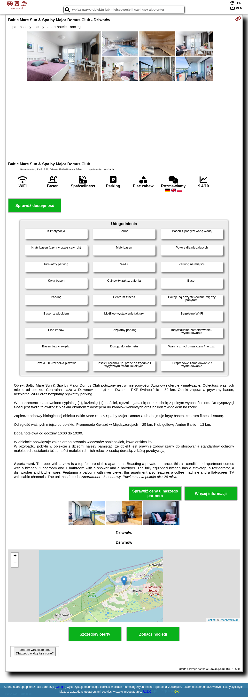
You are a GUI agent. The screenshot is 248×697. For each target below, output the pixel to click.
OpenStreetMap (229, 619)
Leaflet (211, 619)
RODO (147, 691)
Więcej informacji (211, 494)
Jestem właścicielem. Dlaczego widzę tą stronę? (35, 651)
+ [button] (14, 556)
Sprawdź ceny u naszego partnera (155, 493)
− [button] (14, 563)
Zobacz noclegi (153, 634)
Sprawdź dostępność (34, 206)
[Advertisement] (124, 120)
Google (60, 687)
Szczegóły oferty (95, 634)
